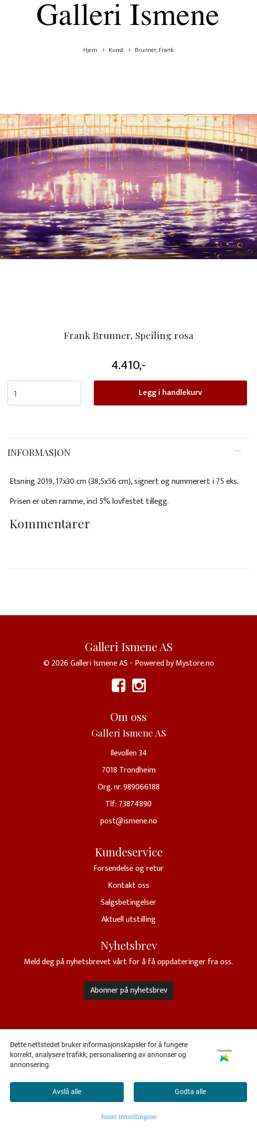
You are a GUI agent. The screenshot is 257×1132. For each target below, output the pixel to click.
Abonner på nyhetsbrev (128, 990)
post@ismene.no (128, 821)
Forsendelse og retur (128, 868)
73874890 (135, 804)
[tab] (128, 452)
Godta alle (190, 1092)
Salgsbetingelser (128, 902)
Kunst (112, 50)
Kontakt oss (128, 885)
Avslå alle (66, 1092)
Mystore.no (195, 663)
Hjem (90, 50)
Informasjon (38, 452)
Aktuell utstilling (128, 919)
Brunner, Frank (151, 50)
